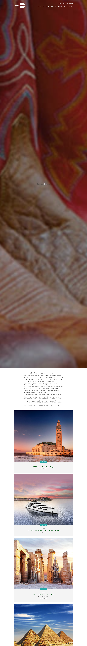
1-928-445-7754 (70, 3)
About (53, 6)
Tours (39, 6)
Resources (61, 6)
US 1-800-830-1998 (62, 3)
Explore (46, 6)
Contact (69, 6)
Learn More (43, 461)
